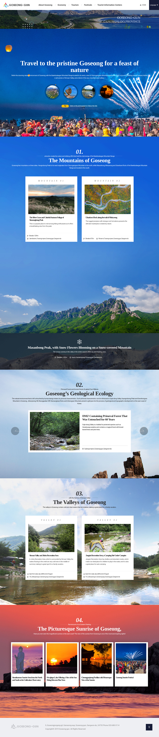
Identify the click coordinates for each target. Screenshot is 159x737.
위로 (149, 727)
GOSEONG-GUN (16, 5)
